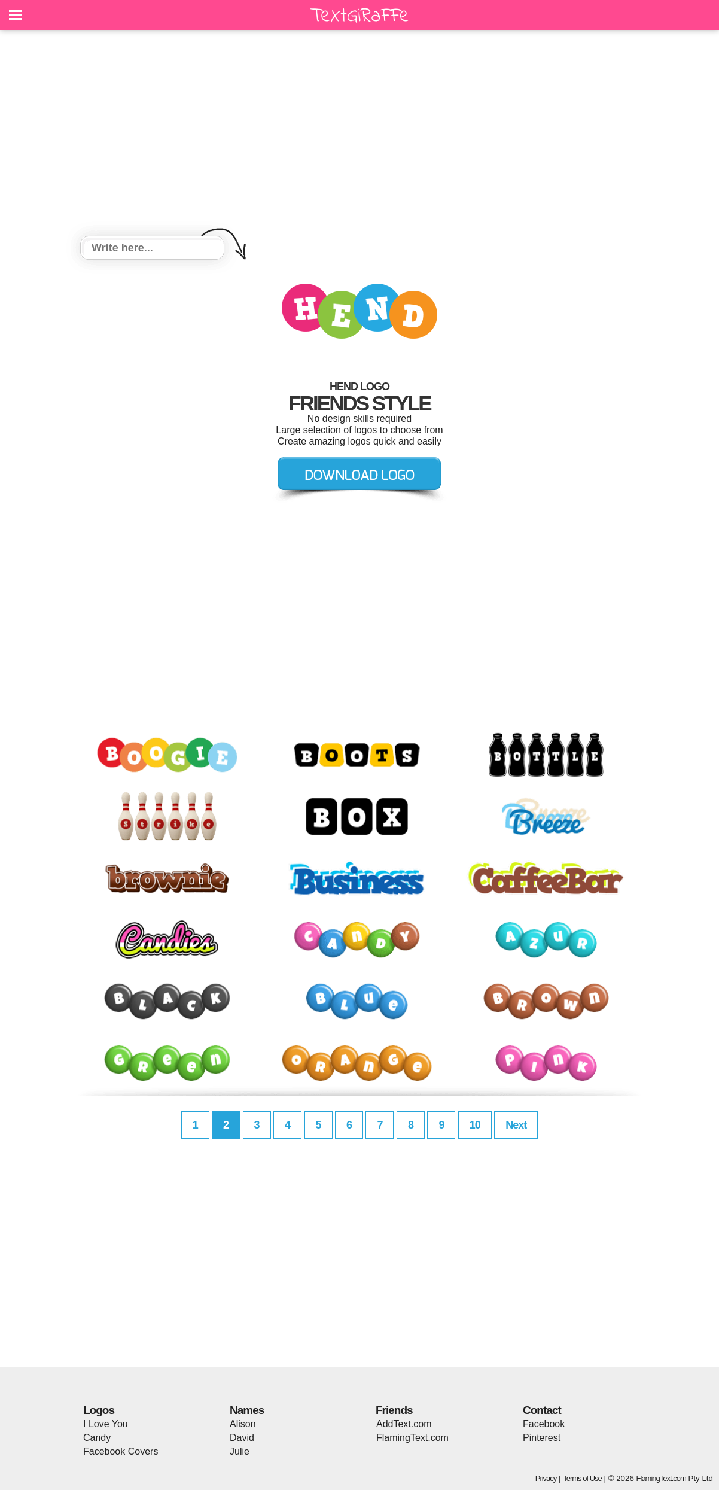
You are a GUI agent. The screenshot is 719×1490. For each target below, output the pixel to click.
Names (247, 1410)
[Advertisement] (359, 134)
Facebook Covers (120, 1451)
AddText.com (403, 1424)
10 (475, 1125)
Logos (98, 1410)
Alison (243, 1424)
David (242, 1438)
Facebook (544, 1424)
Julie (239, 1451)
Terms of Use (582, 1478)
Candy (97, 1438)
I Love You (105, 1424)
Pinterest (541, 1438)
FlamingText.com (412, 1438)
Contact (542, 1410)
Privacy (546, 1478)
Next (515, 1125)
